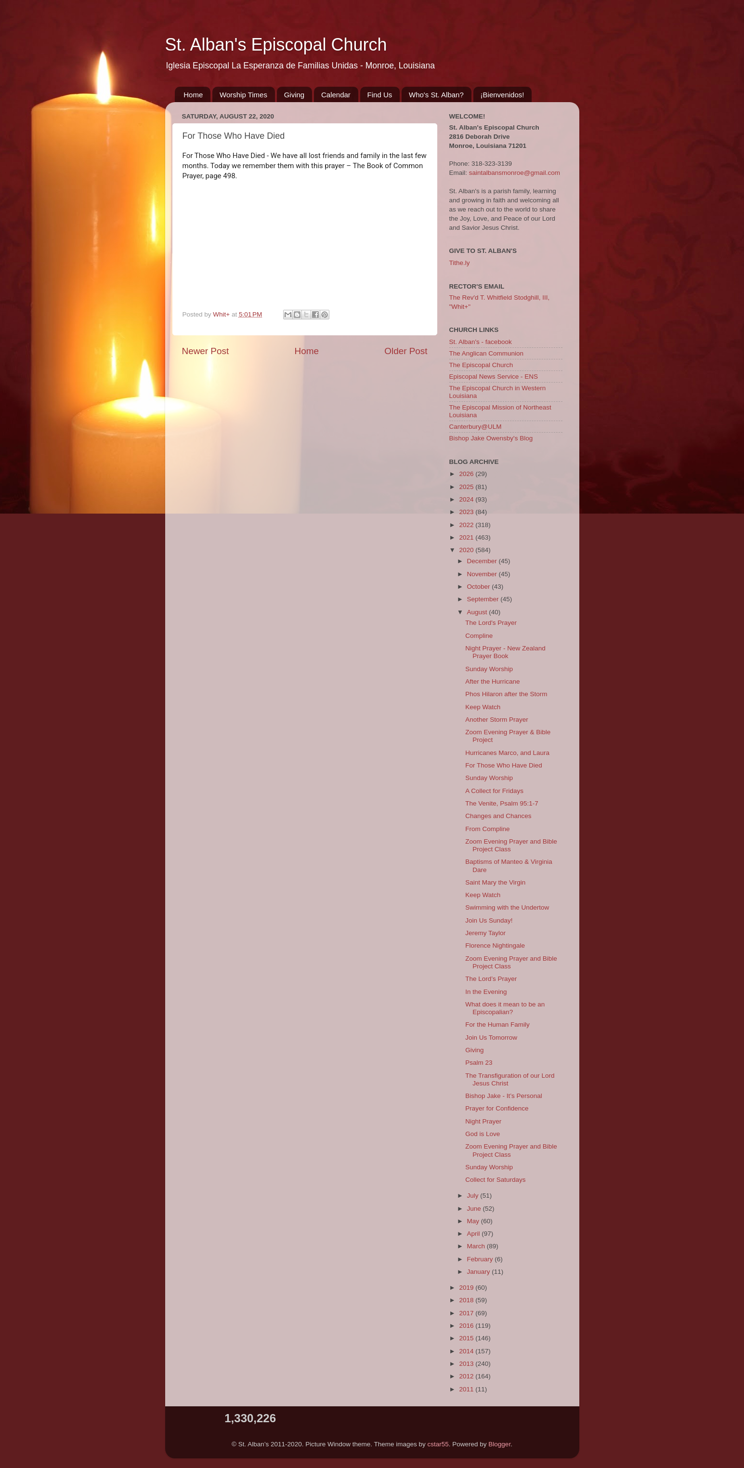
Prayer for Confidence (496, 1108)
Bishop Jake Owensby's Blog (491, 438)
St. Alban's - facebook (480, 341)
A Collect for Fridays (494, 790)
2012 (467, 1376)
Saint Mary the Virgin (495, 882)
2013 (467, 1363)
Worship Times (243, 95)
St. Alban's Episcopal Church (276, 44)
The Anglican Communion (486, 353)
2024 (467, 499)
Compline (479, 635)
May (474, 1221)
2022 (467, 525)
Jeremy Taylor (485, 933)
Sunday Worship (489, 669)
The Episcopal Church (481, 365)
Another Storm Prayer (496, 719)
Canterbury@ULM (475, 426)
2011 (467, 1389)
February (481, 1259)
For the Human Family (497, 1024)
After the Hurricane (492, 681)
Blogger (499, 1444)
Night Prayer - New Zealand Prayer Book (505, 652)
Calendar (336, 95)
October (479, 586)
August (478, 612)
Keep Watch (482, 707)
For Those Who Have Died (503, 765)
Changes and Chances (498, 816)
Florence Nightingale (495, 945)
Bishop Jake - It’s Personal (503, 1095)
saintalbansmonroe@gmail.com (514, 172)
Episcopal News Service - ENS (493, 376)
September (484, 599)
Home (193, 95)
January (479, 1271)
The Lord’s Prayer (491, 978)
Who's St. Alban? (436, 95)
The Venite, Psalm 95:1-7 (501, 803)
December (483, 561)
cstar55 (438, 1444)
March (477, 1246)
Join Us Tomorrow (491, 1037)
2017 (467, 1313)
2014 (467, 1351)
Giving (294, 95)
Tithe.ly (459, 262)
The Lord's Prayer (491, 622)
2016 (467, 1325)
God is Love (482, 1133)
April (474, 1233)
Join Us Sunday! (488, 920)
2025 (467, 486)
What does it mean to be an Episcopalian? (505, 1008)
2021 (467, 537)
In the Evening (486, 991)
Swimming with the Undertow (507, 907)
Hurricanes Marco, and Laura (507, 752)
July (474, 1195)
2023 (467, 512)
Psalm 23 (478, 1062)
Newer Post (205, 351)
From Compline (487, 829)
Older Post (405, 351)
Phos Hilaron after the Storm (506, 694)
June (475, 1208)
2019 (467, 1287)
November (483, 574)
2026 (467, 473)
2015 (467, 1338)
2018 (467, 1300)
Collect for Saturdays (495, 1179)
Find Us (379, 95)
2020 (467, 550)
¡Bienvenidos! (502, 95)
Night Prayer (483, 1121)
